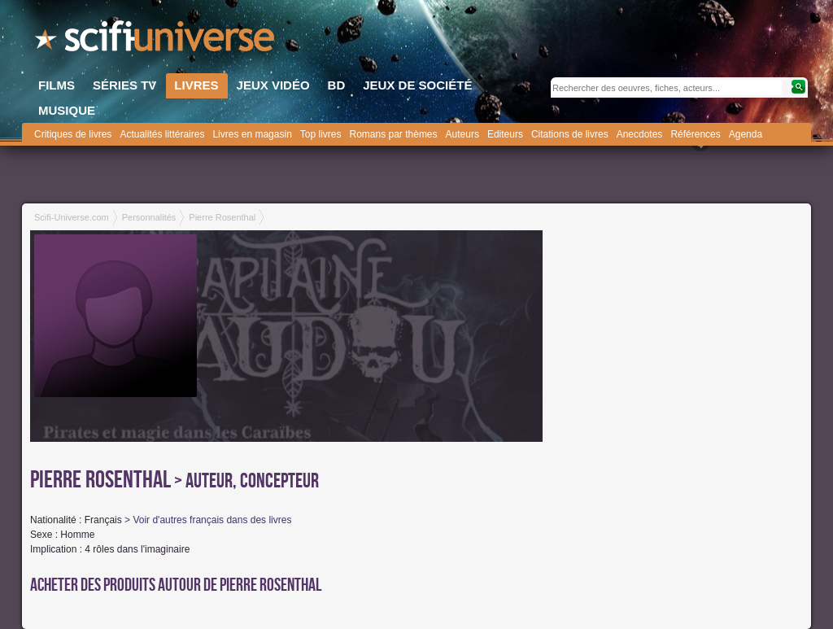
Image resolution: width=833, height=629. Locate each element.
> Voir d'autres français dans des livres (207, 520)
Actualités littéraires (162, 134)
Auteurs (462, 134)
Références (695, 134)
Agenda (745, 134)
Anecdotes (640, 134)
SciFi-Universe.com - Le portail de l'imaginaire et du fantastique (156, 40)
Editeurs (505, 134)
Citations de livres (569, 134)
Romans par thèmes (394, 134)
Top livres (321, 134)
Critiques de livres (72, 134)
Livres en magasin (251, 134)
